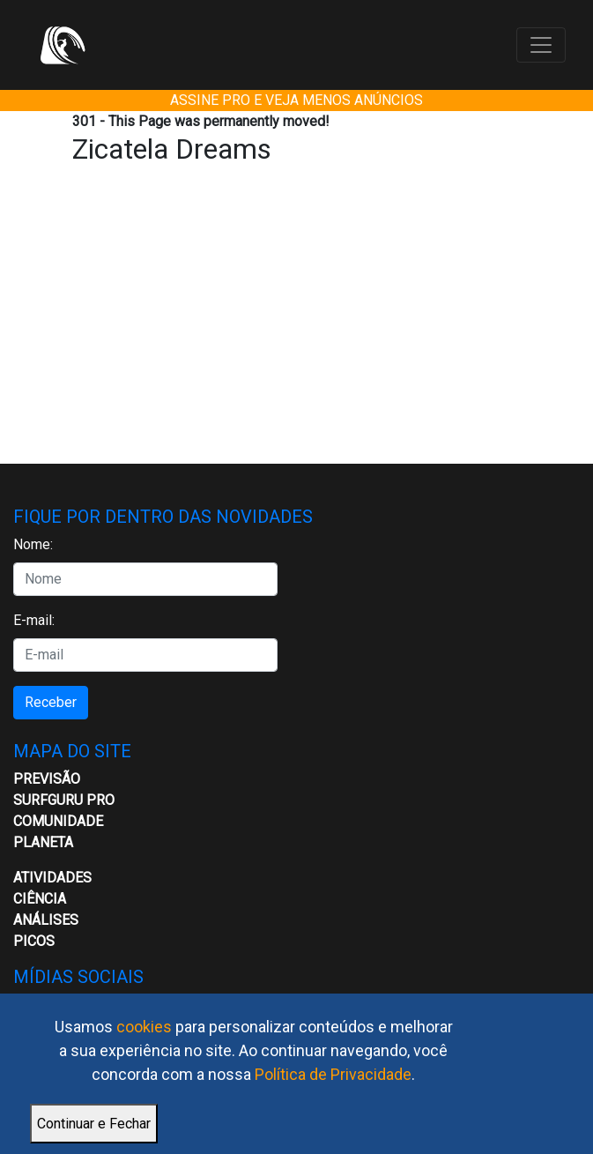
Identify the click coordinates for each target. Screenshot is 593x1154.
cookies (144, 1026)
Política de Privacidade (333, 1074)
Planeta (43, 842)
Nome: (33, 544)
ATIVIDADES (52, 877)
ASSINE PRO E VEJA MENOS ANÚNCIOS (296, 100)
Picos (34, 941)
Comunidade (58, 821)
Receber (51, 702)
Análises (45, 920)
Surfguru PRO (64, 800)
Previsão (46, 779)
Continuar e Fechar (94, 1123)
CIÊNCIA (39, 898)
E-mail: (34, 620)
